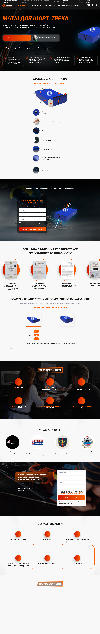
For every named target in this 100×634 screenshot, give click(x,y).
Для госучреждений (64, 5)
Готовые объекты (50, 5)
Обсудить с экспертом (17, 38)
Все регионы (57, 1)
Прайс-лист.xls (49, 47)
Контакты (76, 5)
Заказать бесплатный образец (32, 229)
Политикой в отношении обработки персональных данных (33, 224)
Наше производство (36, 5)
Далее (11, 348)
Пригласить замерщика (71, 498)
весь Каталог (21, 5)
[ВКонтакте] (74, 1)
